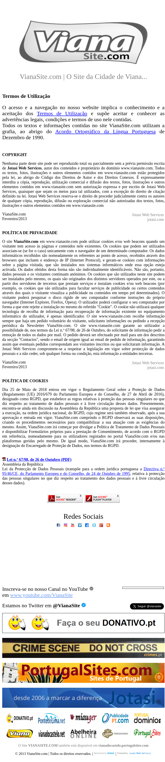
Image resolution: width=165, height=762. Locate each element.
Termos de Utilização (62, 113)
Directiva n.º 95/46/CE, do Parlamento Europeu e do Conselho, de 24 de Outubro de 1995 (83, 471)
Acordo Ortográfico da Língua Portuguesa (105, 131)
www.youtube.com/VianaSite (41, 595)
